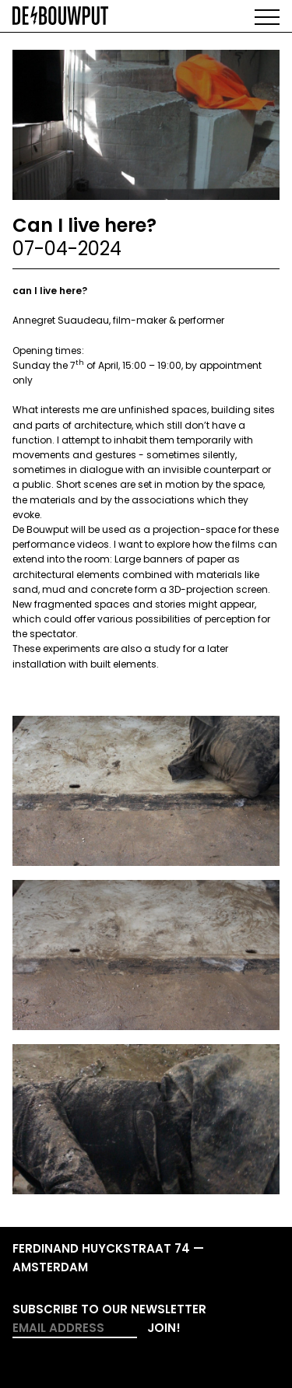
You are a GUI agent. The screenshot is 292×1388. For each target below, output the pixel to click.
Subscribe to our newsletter (109, 1309)
